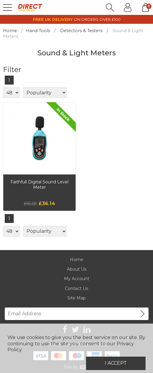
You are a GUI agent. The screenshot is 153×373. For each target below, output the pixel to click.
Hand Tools (38, 30)
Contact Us (76, 288)
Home (10, 30)
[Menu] (7, 7)
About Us (76, 269)
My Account (76, 278)
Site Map (76, 298)
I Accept (116, 363)
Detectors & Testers (81, 30)
